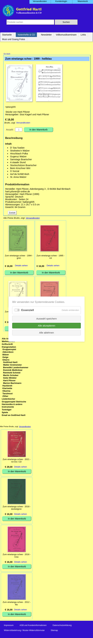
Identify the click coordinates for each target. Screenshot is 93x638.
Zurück (12, 213)
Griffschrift (7, 344)
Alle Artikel (7, 339)
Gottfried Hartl (10, 362)
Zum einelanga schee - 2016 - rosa (17, 555)
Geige (5, 357)
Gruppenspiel (9, 349)
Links (83, 34)
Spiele (5, 412)
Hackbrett (7, 386)
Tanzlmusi (7, 394)
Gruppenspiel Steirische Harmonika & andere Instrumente (14, 404)
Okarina (6, 391)
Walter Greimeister (12, 365)
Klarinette (7, 388)
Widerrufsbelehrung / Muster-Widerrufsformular (24, 631)
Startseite (7, 34)
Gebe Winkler (10, 378)
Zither (5, 396)
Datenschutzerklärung (62, 625)
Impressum (8, 625)
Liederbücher (8, 399)
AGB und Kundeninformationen (33, 625)
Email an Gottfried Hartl (13, 415)
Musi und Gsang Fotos (13, 39)
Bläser (5, 355)
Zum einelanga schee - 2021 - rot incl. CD (17, 460)
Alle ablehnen (46, 332)
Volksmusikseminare (66, 34)
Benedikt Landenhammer (15, 368)
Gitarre (5, 360)
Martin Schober (11, 375)
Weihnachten (8, 341)
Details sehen (21, 266)
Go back (7, 54)
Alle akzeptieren (46, 325)
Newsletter (46, 34)
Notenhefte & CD (26, 34)
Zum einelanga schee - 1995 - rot (51, 257)
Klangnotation (9, 347)
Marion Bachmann (12, 383)
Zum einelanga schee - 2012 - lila (17, 603)
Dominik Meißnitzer (12, 370)
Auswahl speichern (46, 318)
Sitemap (54, 631)
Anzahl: (10, 130)
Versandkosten (23, 123)
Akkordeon (7, 352)
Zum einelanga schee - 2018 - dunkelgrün (17, 508)
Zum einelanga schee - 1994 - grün (19, 257)
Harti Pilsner (9, 381)
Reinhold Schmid (11, 373)
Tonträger (7, 410)
